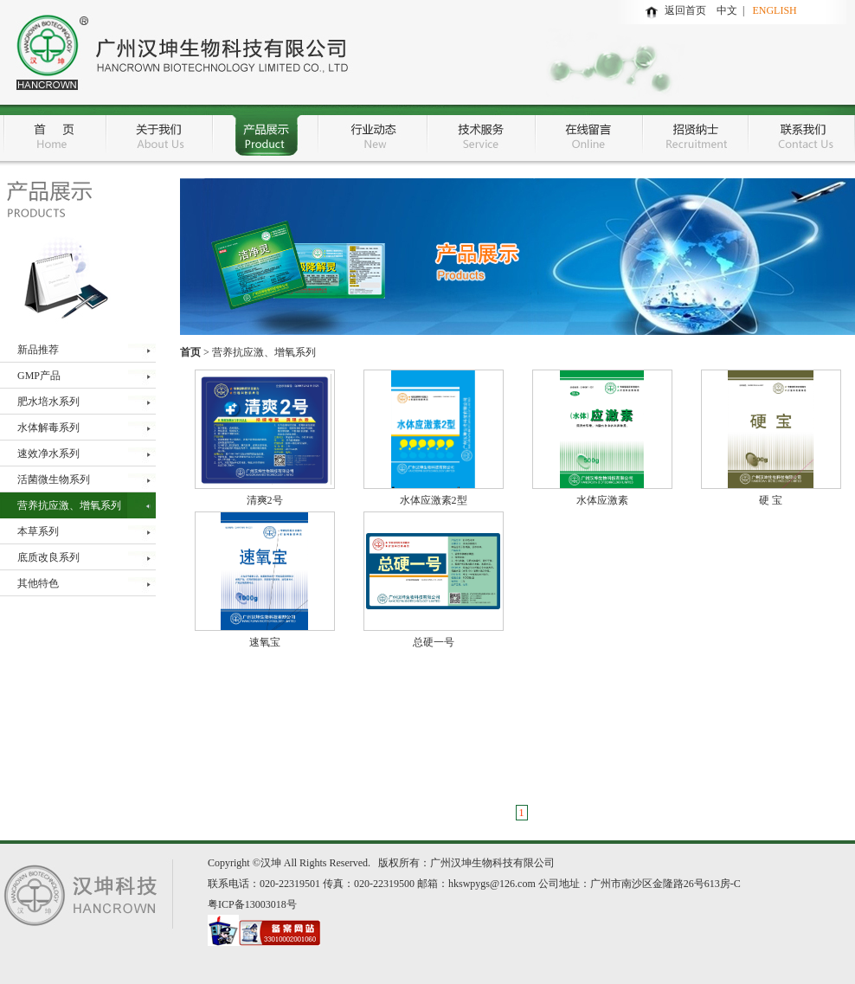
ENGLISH (774, 10)
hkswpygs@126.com (492, 884)
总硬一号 (433, 642)
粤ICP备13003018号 (252, 904)
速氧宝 (264, 642)
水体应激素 (602, 500)
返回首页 (685, 10)
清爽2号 (265, 500)
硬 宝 (770, 500)
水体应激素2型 (433, 500)
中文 (729, 10)
